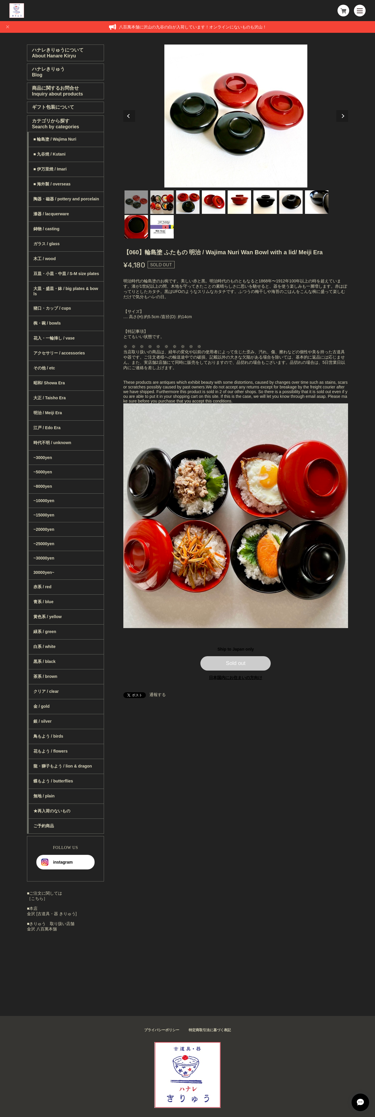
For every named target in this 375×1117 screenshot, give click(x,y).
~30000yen (43, 558)
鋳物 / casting (46, 228)
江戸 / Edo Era (47, 427)
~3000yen (42, 457)
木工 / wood (44, 258)
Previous (129, 116)
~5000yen (42, 472)
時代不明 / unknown (52, 442)
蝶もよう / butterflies (53, 781)
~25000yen (43, 543)
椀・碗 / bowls (47, 323)
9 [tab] (136, 226)
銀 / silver (42, 721)
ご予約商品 (43, 825)
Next (342, 116)
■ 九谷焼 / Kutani (49, 154)
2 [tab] (162, 202)
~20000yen (43, 529)
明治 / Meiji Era (47, 412)
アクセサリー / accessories (59, 353)
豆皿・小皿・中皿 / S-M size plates (66, 273)
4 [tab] (213, 202)
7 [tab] (291, 202)
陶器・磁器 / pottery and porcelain (66, 199)
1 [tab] (136, 202)
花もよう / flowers (50, 751)
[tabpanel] (235, 116)
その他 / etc (44, 368)
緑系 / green (44, 631)
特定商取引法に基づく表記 (210, 1030)
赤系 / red (42, 586)
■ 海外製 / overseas (52, 184)
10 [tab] (162, 226)
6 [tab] (265, 202)
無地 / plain (43, 796)
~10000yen (43, 500)
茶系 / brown (45, 676)
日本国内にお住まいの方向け (235, 677)
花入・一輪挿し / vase (54, 338)
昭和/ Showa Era (49, 383)
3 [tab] (188, 202)
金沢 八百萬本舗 (42, 929)
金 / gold (41, 706)
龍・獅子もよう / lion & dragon (62, 766)
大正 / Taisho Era (49, 397)
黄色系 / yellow (47, 616)
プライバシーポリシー (161, 1030)
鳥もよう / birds (48, 736)
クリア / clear (46, 691)
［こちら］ (37, 898)
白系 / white (44, 646)
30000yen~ (43, 572)
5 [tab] (239, 202)
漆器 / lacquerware (51, 214)
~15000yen (43, 515)
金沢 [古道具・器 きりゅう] (52, 913)
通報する (157, 694)
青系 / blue (43, 601)
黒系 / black (44, 661)
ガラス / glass (46, 243)
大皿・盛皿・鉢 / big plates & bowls (65, 291)
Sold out (236, 663)
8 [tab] (316, 202)
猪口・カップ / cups (52, 308)
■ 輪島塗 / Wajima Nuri (54, 139)
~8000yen (42, 486)
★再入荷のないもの (51, 811)
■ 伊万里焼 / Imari (50, 169)
